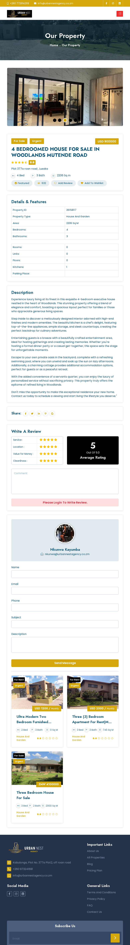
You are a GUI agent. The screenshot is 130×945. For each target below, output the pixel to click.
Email (14, 584)
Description (18, 634)
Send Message (65, 663)
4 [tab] (70, 120)
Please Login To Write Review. (65, 502)
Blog (90, 865)
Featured (22, 183)
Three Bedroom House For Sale (35, 795)
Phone (15, 601)
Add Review (63, 183)
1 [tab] (54, 120)
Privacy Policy (96, 899)
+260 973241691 (20, 870)
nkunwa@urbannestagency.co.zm (65, 554)
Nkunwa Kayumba (65, 549)
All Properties (96, 858)
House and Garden (23, 738)
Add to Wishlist (92, 183)
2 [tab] (60, 120)
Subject (16, 617)
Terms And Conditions (101, 893)
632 (42, 183)
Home (54, 45)
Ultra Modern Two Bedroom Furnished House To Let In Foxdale (36, 719)
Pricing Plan (94, 871)
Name (15, 567)
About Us (93, 852)
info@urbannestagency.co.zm (53, 3)
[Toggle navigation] (119, 14)
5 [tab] (75, 120)
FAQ (89, 906)
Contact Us (94, 912)
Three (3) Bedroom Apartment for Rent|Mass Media (88, 719)
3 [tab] (65, 120)
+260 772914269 (18, 3)
